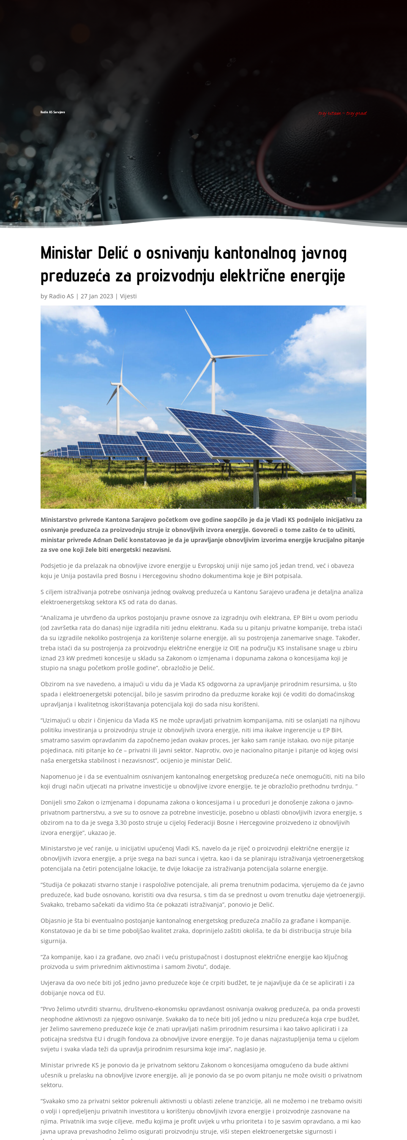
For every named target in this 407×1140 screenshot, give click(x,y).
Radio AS (61, 296)
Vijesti (128, 296)
